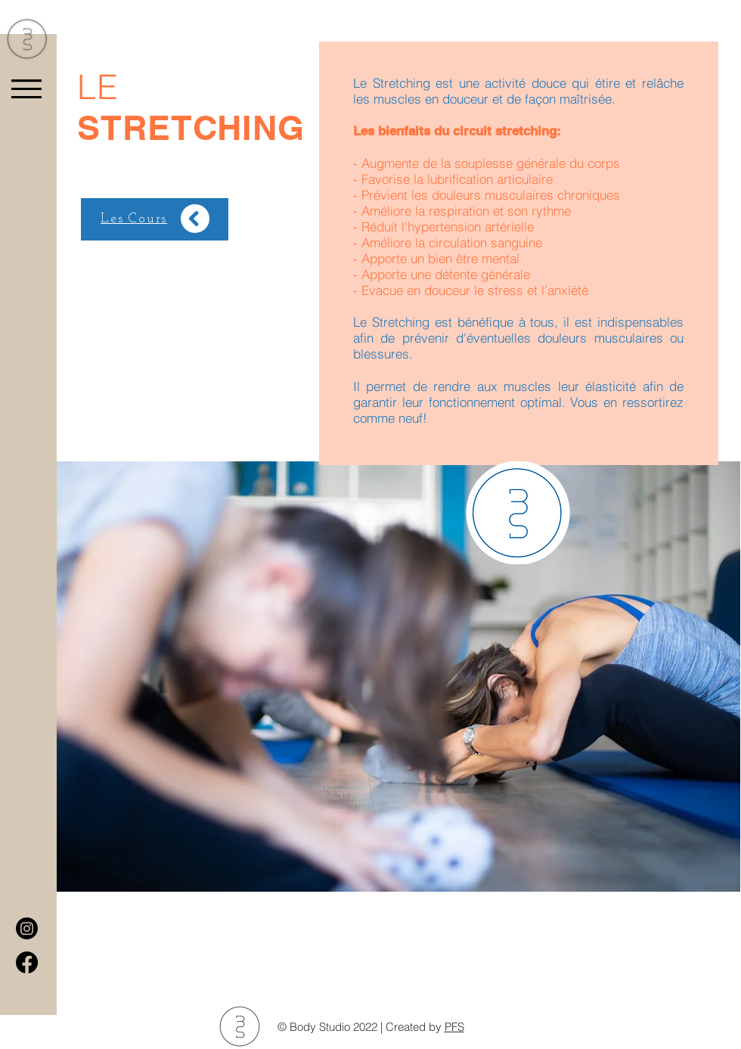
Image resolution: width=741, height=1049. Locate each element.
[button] (26, 88)
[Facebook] (27, 962)
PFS (454, 1027)
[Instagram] (27, 928)
